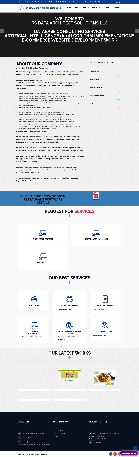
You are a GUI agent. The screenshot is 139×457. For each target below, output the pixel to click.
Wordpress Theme (97, 95)
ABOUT (76, 7)
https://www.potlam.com (27, 161)
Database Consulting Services (102, 63)
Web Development (97, 87)
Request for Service (129, 453)
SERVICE (86, 7)
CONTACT (107, 7)
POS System (94, 71)
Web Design (94, 79)
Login (116, 7)
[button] (2, 31)
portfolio (96, 7)
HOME (69, 7)
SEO (91, 104)
